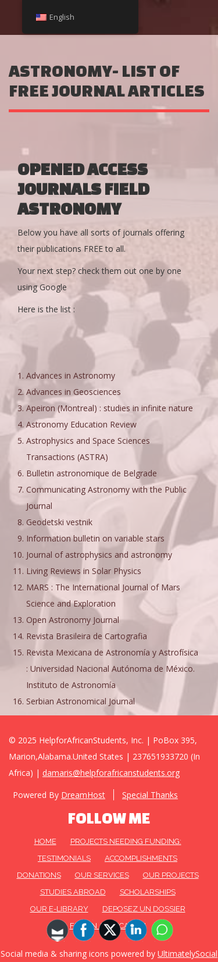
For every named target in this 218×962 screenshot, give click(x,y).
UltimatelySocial (187, 953)
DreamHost (83, 794)
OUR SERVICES (102, 875)
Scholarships (148, 892)
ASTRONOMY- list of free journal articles (107, 80)
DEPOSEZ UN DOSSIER (143, 908)
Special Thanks (150, 794)
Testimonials (64, 858)
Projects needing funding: (125, 841)
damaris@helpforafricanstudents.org (111, 772)
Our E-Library (59, 908)
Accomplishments (141, 858)
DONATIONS (39, 875)
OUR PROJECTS (171, 875)
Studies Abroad (73, 892)
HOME (45, 841)
